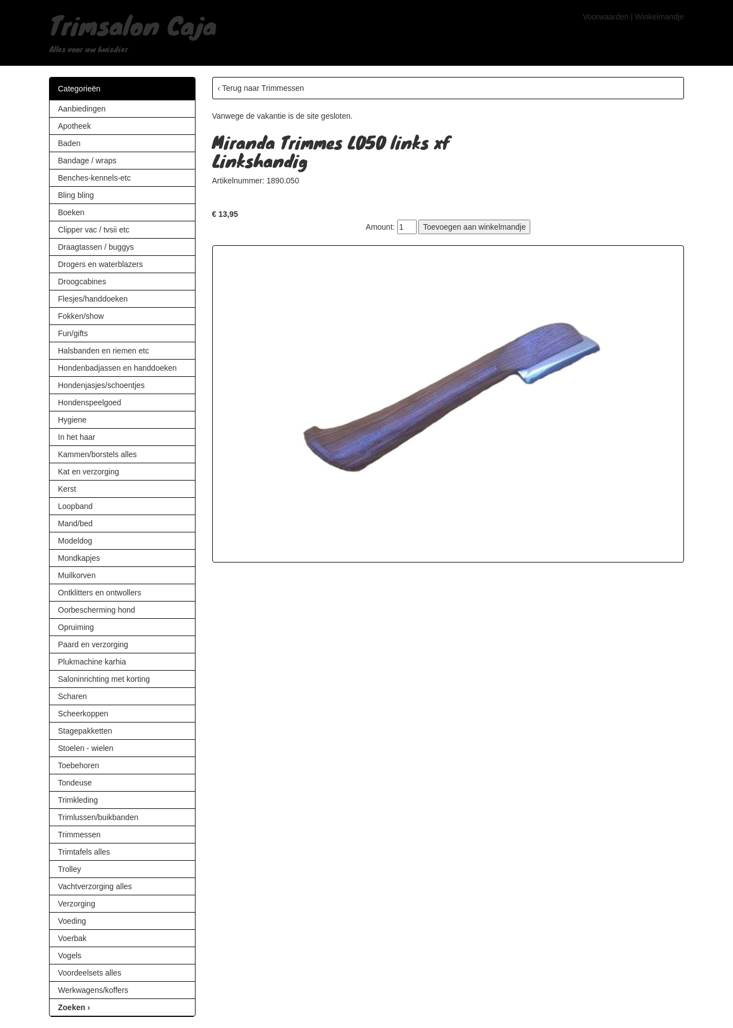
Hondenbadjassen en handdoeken (117, 367)
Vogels (69, 955)
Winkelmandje (659, 16)
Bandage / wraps (87, 160)
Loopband (75, 506)
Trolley (69, 869)
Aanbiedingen (82, 108)
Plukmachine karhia (92, 661)
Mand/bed (75, 523)
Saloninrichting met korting (104, 679)
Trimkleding (78, 800)
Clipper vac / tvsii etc (93, 229)
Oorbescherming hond (96, 609)
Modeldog (75, 540)
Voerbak (72, 938)
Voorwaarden (606, 16)
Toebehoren (78, 765)
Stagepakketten (85, 730)
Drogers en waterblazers (100, 264)
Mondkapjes (79, 558)
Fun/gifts (73, 333)
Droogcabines (82, 281)
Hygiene (72, 419)
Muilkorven (77, 575)
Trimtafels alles (84, 851)
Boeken (71, 212)
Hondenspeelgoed (89, 402)
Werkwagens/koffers (93, 990)
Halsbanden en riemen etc (103, 350)
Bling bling (76, 195)
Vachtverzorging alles (95, 886)
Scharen (72, 696)
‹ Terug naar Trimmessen (261, 88)
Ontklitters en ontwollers (99, 592)
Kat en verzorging (88, 471)
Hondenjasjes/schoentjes (101, 385)
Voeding (72, 921)
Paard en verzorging (93, 644)
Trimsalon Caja (133, 24)
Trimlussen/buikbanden (98, 817)
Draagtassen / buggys (96, 247)
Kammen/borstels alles (97, 454)
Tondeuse (75, 782)
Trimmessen (79, 834)
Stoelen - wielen (86, 748)
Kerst (67, 488)
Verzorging (76, 903)
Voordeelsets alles (89, 972)
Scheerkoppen (83, 713)
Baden (69, 143)
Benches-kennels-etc (94, 177)
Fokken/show (81, 316)
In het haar (76, 437)
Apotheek (74, 126)
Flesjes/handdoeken (93, 298)
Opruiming (76, 627)
